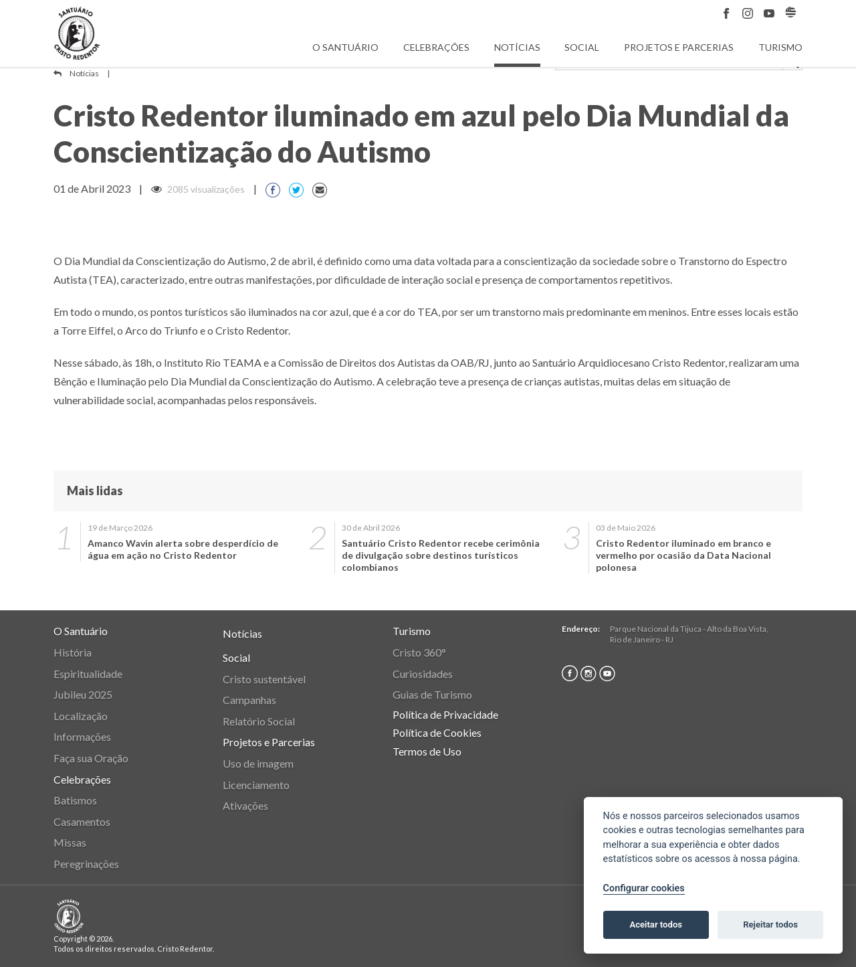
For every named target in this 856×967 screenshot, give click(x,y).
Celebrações (436, 47)
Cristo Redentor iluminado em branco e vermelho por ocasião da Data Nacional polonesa (683, 555)
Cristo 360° (419, 652)
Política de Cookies (437, 732)
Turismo (780, 47)
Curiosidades (423, 673)
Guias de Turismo (432, 694)
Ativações (245, 805)
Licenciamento (256, 784)
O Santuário (345, 47)
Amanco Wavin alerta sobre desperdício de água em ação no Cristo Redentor (183, 549)
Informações (82, 736)
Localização (81, 715)
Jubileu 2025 (83, 694)
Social (581, 47)
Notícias (517, 47)
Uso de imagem (258, 763)
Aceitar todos (655, 924)
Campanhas (249, 699)
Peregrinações (86, 863)
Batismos (75, 800)
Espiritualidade (88, 673)
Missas (70, 842)
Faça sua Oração (91, 758)
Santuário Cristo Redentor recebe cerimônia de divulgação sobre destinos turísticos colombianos (441, 555)
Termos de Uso (427, 751)
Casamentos (82, 821)
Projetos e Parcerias (679, 47)
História (73, 652)
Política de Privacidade (445, 714)
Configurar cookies (644, 888)
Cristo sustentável (264, 679)
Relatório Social (259, 721)
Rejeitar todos (770, 924)
